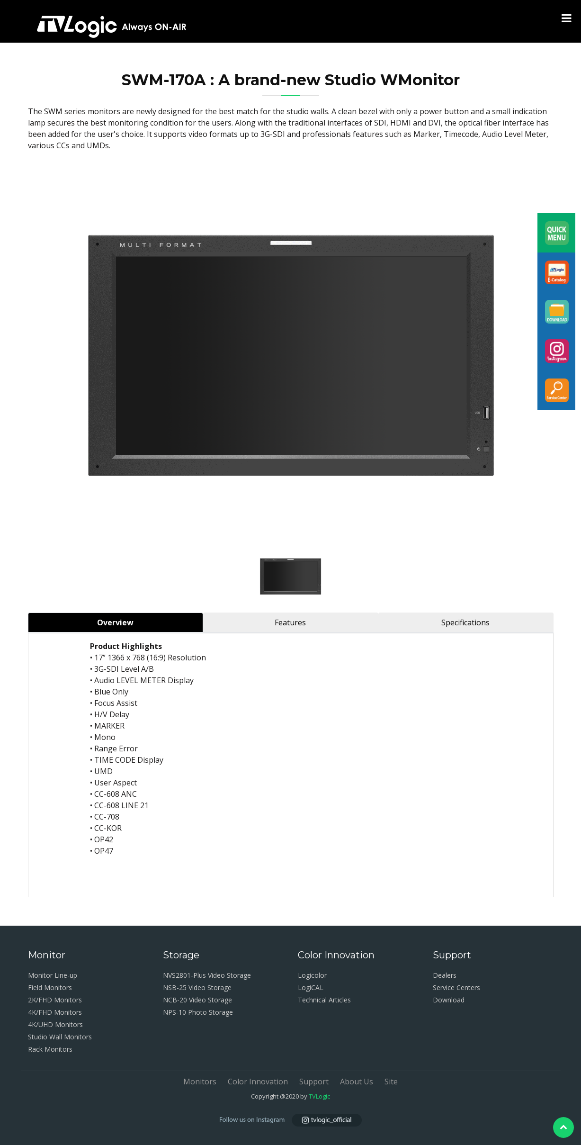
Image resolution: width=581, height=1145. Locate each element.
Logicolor (312, 975)
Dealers (444, 975)
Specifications (465, 622)
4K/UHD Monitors (55, 1024)
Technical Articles (324, 999)
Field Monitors (50, 987)
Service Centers (456, 987)
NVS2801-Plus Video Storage (207, 975)
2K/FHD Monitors (55, 999)
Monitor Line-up (52, 975)
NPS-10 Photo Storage (198, 1012)
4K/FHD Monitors (55, 1012)
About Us (356, 1081)
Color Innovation (258, 1081)
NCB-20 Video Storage (197, 999)
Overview (115, 622)
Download (449, 999)
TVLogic (319, 1096)
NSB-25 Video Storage (197, 987)
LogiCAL (310, 987)
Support (314, 1081)
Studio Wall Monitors (60, 1036)
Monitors (199, 1081)
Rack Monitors (50, 1049)
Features (290, 622)
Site (391, 1081)
